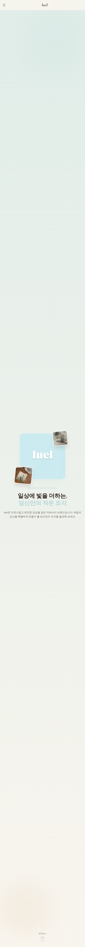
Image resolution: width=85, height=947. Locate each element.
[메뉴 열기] (4, 5)
